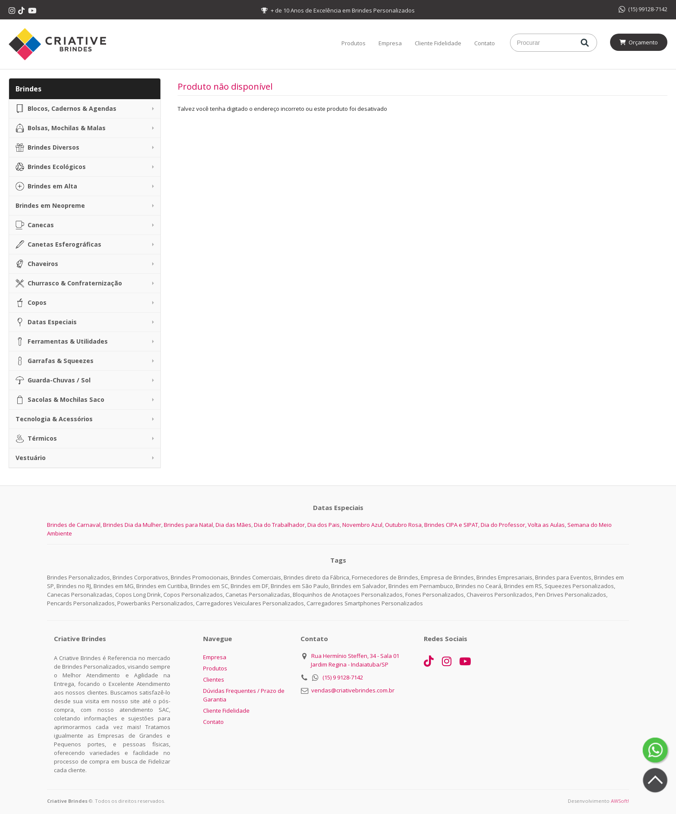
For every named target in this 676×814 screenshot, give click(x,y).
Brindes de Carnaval (73, 525)
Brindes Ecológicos (51, 167)
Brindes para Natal (188, 525)
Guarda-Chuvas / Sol (53, 380)
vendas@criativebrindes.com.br (352, 690)
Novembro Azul (362, 525)
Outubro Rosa (403, 525)
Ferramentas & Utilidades (62, 341)
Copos (31, 302)
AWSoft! (620, 801)
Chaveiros (37, 264)
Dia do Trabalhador (279, 525)
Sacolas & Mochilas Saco (60, 399)
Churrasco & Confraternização (69, 283)
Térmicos (36, 438)
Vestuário (31, 458)
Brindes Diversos (47, 147)
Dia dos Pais (323, 525)
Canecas (35, 225)
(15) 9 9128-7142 (342, 677)
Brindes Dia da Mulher (132, 525)
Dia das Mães (233, 525)
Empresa (390, 43)
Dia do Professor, (503, 525)
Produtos (353, 43)
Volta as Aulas (546, 525)
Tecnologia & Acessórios (54, 419)
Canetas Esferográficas (58, 244)
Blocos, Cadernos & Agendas (66, 108)
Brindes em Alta (46, 186)
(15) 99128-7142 (643, 9)
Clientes (213, 679)
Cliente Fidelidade (438, 43)
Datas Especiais (46, 322)
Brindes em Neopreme (50, 205)
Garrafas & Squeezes (55, 361)
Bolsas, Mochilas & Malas (61, 128)
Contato (484, 43)
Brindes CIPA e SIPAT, (451, 525)
